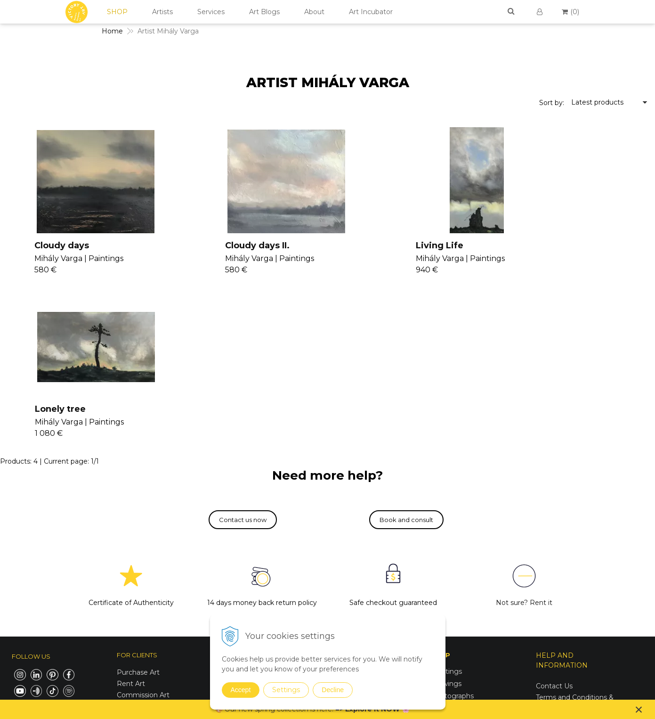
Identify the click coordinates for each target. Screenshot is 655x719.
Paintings (446, 508)
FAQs (545, 579)
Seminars (341, 520)
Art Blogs (264, 12)
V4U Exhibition (350, 576)
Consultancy (346, 531)
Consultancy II (349, 565)
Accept (241, 690)
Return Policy (558, 568)
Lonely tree (533, 245)
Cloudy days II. (215, 245)
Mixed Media (452, 544)
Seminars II (345, 554)
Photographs (452, 532)
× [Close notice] (639, 709)
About (314, 12)
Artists (162, 12)
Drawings (446, 520)
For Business (558, 590)
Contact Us (554, 522)
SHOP (117, 12)
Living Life (369, 245)
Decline (333, 690)
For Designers (559, 601)
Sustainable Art (455, 557)
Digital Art (447, 569)
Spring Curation (456, 603)
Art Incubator (371, 12)
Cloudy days (48, 245)
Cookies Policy (559, 556)
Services (211, 12)
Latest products (597, 102)
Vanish (337, 543)
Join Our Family (351, 509)
